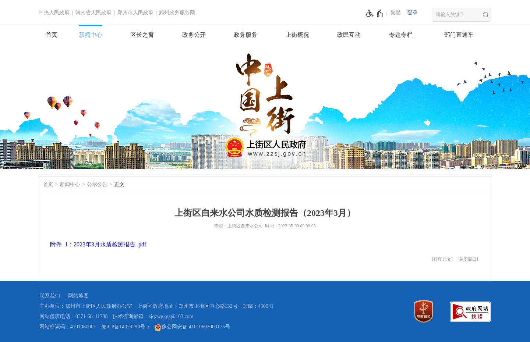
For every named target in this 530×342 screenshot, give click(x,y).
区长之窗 (142, 35)
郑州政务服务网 (177, 12)
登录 (412, 12)
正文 (119, 184)
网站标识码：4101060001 (67, 326)
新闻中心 (90, 35)
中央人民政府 (54, 12)
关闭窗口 (468, 259)
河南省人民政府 (93, 12)
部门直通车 (459, 35)
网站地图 (78, 296)
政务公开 (194, 35)
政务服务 (245, 35)
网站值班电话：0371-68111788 (73, 316)
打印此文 (442, 259)
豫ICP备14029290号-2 (125, 326)
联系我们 (49, 296)
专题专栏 (401, 35)
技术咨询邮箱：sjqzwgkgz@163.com (153, 316)
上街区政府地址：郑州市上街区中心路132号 (187, 306)
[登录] (412, 13)
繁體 (396, 12)
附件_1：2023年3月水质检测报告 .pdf (98, 244)
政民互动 (349, 35)
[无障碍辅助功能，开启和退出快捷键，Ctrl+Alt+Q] (374, 13)
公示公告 (97, 184)
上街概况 (297, 35)
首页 (51, 35)
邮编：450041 (258, 306)
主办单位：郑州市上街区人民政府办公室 (85, 306)
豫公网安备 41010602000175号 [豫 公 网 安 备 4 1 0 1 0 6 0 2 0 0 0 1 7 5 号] (192, 327)
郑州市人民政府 (135, 12)
